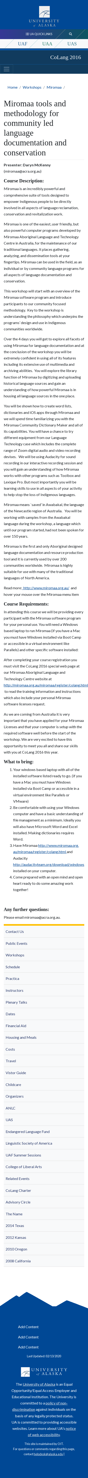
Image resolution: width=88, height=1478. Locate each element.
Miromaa (54, 87)
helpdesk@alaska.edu (48, 1454)
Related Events (17, 1178)
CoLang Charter (18, 1190)
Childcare (13, 1084)
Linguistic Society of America (29, 1143)
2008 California (18, 1261)
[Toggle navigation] (6, 69)
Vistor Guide (16, 1072)
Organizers (15, 1096)
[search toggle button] (70, 34)
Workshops (32, 87)
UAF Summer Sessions (23, 1155)
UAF (22, 43)
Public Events (16, 943)
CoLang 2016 (65, 57)
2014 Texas (15, 1225)
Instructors (14, 990)
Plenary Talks (16, 1002)
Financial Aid (16, 1025)
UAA (47, 43)
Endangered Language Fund (28, 1131)
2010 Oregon (16, 1249)
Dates (10, 1014)
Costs (10, 1049)
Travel (11, 1061)
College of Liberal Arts (24, 1166)
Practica (12, 978)
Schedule (13, 967)
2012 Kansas (16, 1237)
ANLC (10, 1108)
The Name (14, 1214)
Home (12, 87)
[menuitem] (44, 932)
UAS (72, 43)
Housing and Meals (21, 1037)
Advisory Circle (18, 1202)
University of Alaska (39, 1384)
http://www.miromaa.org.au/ (46, 588)
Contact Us (15, 931)
